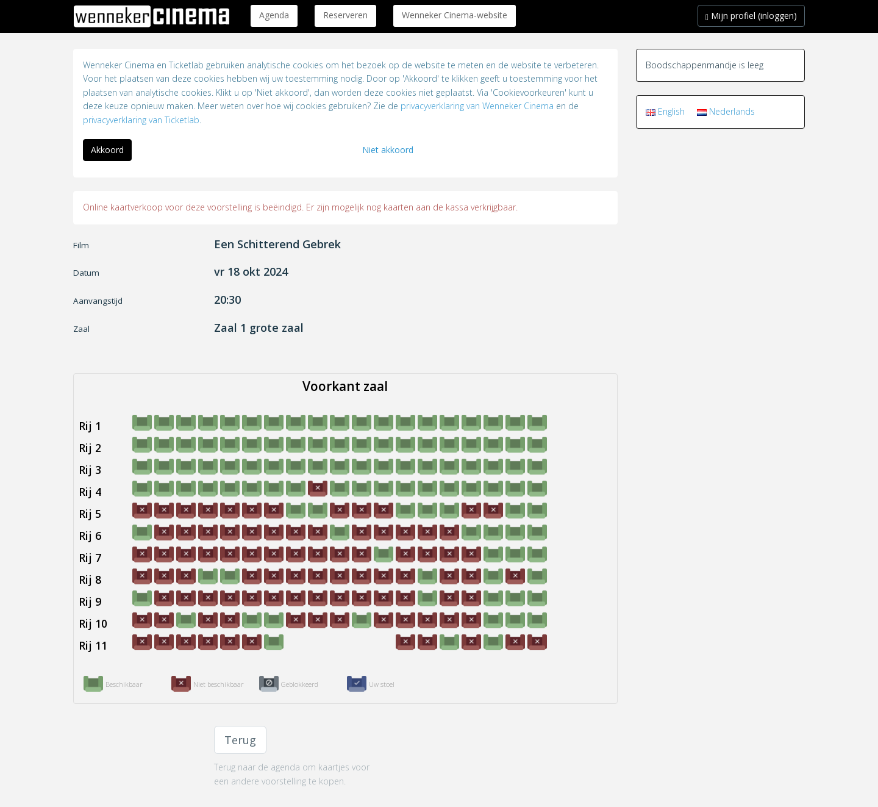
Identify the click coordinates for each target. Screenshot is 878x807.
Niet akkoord (387, 150)
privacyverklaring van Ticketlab (141, 120)
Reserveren (345, 15)
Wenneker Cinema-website (454, 15)
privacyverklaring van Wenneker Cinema (477, 106)
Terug (240, 740)
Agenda (274, 15)
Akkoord (107, 150)
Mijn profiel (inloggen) (751, 15)
